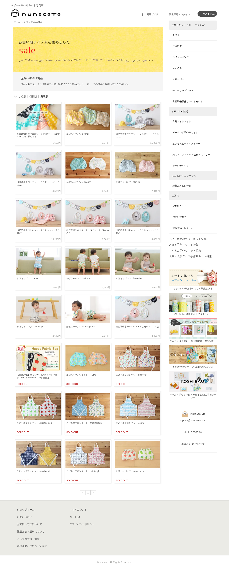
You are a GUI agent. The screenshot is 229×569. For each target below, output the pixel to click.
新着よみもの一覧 (181, 185)
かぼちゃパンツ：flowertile (129, 278)
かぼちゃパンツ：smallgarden (80, 326)
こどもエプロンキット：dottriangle (83, 471)
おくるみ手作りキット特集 (185, 250)
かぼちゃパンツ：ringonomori (130, 471)
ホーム (17, 22)
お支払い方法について (29, 524)
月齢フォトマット (181, 121)
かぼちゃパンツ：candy (77, 134)
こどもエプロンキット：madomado (34, 471)
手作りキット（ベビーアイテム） (189, 25)
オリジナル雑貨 (180, 111)
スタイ (175, 35)
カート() (74, 516)
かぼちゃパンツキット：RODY (81, 375)
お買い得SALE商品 (33, 22)
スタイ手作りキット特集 (183, 244)
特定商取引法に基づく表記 (32, 546)
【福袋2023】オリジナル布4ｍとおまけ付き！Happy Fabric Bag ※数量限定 (37, 376)
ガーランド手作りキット (185, 132)
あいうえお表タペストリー (186, 143)
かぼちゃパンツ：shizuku (128, 182)
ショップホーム (26, 509)
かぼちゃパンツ (180, 57)
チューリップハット (182, 90)
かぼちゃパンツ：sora (27, 278)
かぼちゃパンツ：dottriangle (30, 326)
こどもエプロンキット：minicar (131, 375)
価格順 (33, 96)
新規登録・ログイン (179, 14)
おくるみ (177, 68)
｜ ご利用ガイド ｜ (151, 14)
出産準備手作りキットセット (187, 101)
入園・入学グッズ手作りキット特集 (190, 256)
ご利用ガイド (179, 205)
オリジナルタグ (180, 165)
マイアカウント (78, 509)
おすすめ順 (19, 96)
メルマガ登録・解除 (28, 538)
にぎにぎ (177, 46)
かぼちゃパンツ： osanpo (78, 182)
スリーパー (178, 79)
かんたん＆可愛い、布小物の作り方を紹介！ (193, 341)
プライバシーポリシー (81, 524)
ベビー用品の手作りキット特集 (187, 238)
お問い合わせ (179, 216)
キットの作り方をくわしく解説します (193, 288)
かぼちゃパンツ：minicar (78, 278)
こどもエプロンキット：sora (130, 423)
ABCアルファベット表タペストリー (191, 154)
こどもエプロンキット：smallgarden (84, 423)
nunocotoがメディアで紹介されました (193, 367)
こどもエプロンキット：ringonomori (34, 423)
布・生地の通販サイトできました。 (193, 314)
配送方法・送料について (31, 531)
